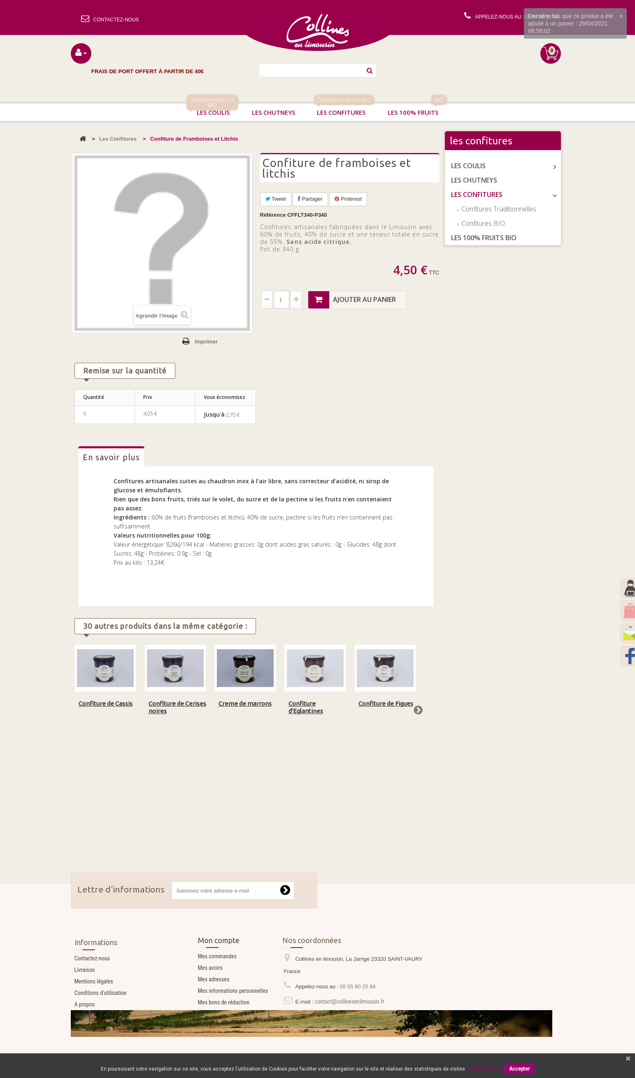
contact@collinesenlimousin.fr (349, 1029)
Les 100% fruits (417, 109)
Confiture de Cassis (106, 703)
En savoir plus (111, 457)
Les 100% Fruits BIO (483, 237)
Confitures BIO (482, 223)
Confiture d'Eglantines (305, 707)
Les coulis (212, 109)
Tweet (275, 199)
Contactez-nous (92, 990)
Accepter (519, 1069)
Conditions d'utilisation (100, 1025)
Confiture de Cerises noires (177, 707)
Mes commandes (217, 984)
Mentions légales (93, 1013)
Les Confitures (118, 139)
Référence (273, 215)
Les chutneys (273, 112)
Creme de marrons (245, 703)
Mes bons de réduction (224, 1030)
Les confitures (344, 109)
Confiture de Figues (385, 703)
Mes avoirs (210, 995)
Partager (310, 199)
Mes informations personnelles (233, 1018)
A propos (84, 1036)
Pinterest (348, 199)
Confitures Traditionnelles (498, 208)
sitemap (83, 1048)
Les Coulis (468, 165)
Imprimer (206, 341)
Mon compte (219, 968)
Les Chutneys (474, 180)
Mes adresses (214, 1007)
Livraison (84, 1002)
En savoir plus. (484, 1069)
